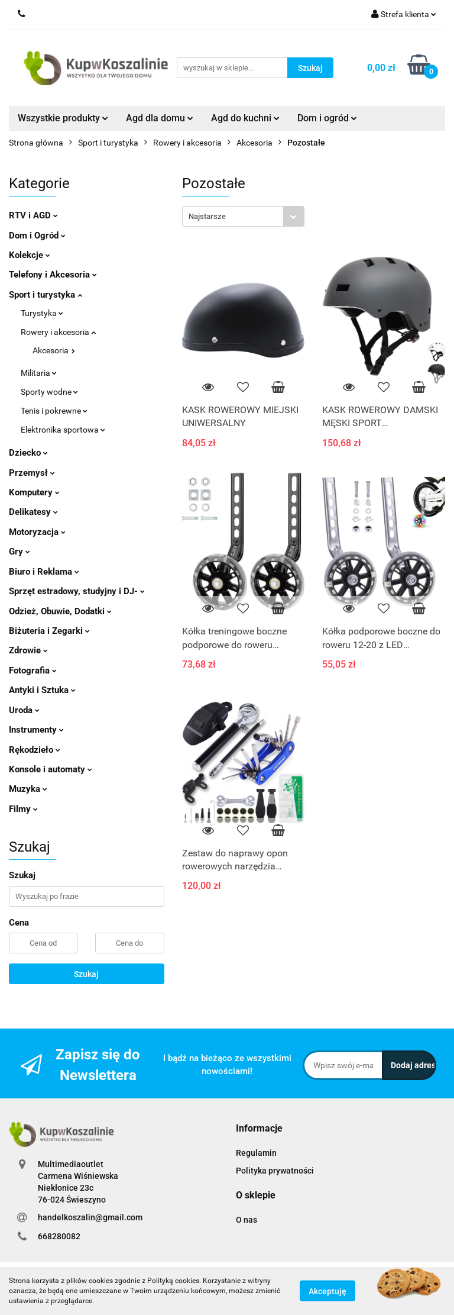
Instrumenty (36, 729)
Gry (19, 551)
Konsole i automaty (50, 769)
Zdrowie (28, 650)
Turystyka (42, 313)
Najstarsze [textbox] (207, 216)
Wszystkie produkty (63, 118)
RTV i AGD (33, 215)
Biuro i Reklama (44, 571)
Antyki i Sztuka (42, 690)
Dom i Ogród (37, 235)
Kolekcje (29, 255)
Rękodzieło (34, 749)
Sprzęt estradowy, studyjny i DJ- (77, 591)
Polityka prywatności (275, 1170)
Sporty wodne (49, 392)
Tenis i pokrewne (54, 410)
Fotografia (33, 670)
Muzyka (28, 789)
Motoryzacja (37, 532)
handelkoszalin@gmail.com (90, 1217)
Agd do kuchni (245, 118)
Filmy (23, 809)
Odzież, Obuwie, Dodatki (60, 611)
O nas (246, 1219)
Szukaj (86, 974)
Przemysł (32, 473)
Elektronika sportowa (63, 429)
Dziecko (28, 452)
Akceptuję (327, 1291)
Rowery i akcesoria (58, 332)
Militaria (39, 373)
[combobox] (243, 216)
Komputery (34, 492)
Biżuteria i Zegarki (49, 631)
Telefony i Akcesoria (53, 274)
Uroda (24, 710)
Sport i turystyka (45, 294)
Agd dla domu (159, 118)
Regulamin (256, 1153)
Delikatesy (33, 512)
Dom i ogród (327, 118)
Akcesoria (54, 350)
